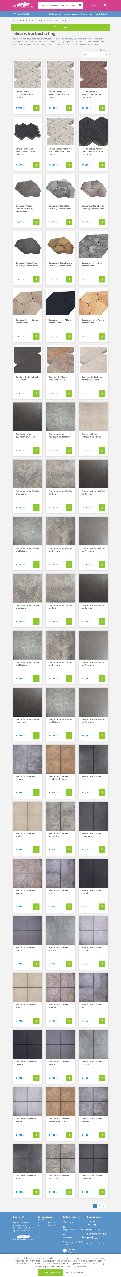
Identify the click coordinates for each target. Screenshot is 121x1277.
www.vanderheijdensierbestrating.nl (78, 1237)
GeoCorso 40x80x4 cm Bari (92, 1006)
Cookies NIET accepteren (73, 1272)
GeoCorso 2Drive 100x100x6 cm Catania (26, 435)
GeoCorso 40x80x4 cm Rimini (26, 1006)
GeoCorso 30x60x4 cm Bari (59, 891)
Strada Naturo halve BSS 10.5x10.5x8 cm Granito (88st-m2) (60, 152)
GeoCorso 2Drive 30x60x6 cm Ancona (27, 492)
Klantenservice (55, 14)
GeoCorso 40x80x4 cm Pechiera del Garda (59, 1120)
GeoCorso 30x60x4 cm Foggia (26, 948)
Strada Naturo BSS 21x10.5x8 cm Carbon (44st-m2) (25, 152)
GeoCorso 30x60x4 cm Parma (92, 948)
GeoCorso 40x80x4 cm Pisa (26, 1177)
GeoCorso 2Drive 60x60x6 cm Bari (60, 606)
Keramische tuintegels (96, 1234)
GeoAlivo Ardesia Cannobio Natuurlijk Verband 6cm (25, 209)
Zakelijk (104, 14)
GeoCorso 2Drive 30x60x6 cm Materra (27, 549)
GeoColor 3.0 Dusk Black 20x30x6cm (27, 378)
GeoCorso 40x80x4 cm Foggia (59, 1063)
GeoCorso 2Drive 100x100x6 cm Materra (59, 435)
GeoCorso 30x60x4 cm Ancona (26, 891)
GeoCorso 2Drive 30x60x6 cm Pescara (60, 549)
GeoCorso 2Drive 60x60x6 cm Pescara (60, 663)
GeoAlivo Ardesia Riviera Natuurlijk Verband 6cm (60, 264)
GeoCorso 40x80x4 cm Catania (26, 1063)
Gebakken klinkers (94, 1229)
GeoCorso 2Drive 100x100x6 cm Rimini (91, 435)
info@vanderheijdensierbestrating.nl (78, 1229)
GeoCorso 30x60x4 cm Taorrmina (92, 834)
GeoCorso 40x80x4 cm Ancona (59, 1006)
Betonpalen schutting (96, 1243)
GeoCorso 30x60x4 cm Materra (59, 948)
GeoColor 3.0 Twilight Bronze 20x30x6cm (92, 378)
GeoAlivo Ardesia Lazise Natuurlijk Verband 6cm (93, 207)
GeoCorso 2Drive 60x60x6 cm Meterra (27, 663)
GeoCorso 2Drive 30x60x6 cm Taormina (93, 549)
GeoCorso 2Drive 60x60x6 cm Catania (93, 606)
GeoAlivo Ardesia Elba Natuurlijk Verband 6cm (60, 207)
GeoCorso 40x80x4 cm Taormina (92, 1177)
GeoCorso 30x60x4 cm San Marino (59, 834)
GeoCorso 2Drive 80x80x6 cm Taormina (93, 720)
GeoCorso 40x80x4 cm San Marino (59, 1177)
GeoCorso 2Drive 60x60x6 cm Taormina (93, 663)
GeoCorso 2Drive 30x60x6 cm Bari (60, 492)
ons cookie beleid (50, 1263)
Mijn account (95, 14)
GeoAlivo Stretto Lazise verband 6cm (27, 321)
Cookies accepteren (51, 1272)
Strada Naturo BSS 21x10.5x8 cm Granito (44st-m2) (59, 94)
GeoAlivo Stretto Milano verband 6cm (60, 321)
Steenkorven (92, 1238)
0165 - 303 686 (22, 1230)
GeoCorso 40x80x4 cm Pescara (92, 1120)
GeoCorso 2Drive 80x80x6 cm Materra (60, 720)
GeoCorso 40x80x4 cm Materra (92, 1063)
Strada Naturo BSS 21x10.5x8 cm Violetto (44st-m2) (92, 94)
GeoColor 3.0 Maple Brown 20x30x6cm (58, 378)
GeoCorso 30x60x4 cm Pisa (92, 777)
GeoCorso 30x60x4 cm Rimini (26, 834)
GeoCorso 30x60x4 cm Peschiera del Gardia (59, 777)
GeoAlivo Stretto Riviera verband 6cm (93, 321)
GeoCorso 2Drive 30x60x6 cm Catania (93, 492)
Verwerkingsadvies (71, 14)
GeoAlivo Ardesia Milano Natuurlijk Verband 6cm (27, 264)
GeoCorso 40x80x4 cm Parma (26, 1120)
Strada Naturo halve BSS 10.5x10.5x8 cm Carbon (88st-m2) (93, 152)
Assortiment (24, 14)
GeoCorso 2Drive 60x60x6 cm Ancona (27, 606)
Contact (84, 14)
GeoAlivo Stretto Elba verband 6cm (92, 264)
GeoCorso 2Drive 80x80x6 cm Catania (27, 720)
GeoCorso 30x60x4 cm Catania (92, 891)
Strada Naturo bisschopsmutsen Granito (24, 94)
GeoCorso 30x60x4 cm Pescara (26, 777)
